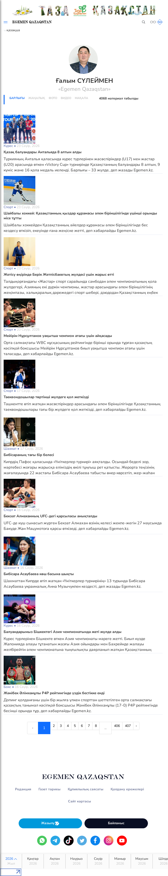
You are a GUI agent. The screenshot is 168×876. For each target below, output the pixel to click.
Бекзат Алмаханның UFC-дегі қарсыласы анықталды (50, 516)
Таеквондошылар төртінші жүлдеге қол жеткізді (46, 397)
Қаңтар (32, 861)
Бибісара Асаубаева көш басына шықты (39, 573)
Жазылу (50, 823)
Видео (66, 98)
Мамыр (120, 861)
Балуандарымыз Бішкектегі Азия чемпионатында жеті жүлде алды (63, 631)
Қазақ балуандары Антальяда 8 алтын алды (43, 152)
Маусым (141, 861)
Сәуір (98, 861)
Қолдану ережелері (127, 789)
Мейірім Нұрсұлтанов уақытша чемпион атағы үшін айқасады (58, 335)
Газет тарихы (49, 789)
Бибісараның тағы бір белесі (29, 454)
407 (128, 726)
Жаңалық (36, 98)
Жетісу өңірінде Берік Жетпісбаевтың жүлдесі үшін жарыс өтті (59, 274)
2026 (11, 861)
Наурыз (76, 861)
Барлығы (17, 98)
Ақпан (54, 861)
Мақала (81, 98)
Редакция (23, 789)
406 (117, 726)
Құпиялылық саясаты (85, 789)
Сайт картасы (79, 801)
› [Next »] (136, 726)
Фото (53, 98)
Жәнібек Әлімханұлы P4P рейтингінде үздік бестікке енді (54, 693)
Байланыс (116, 823)
